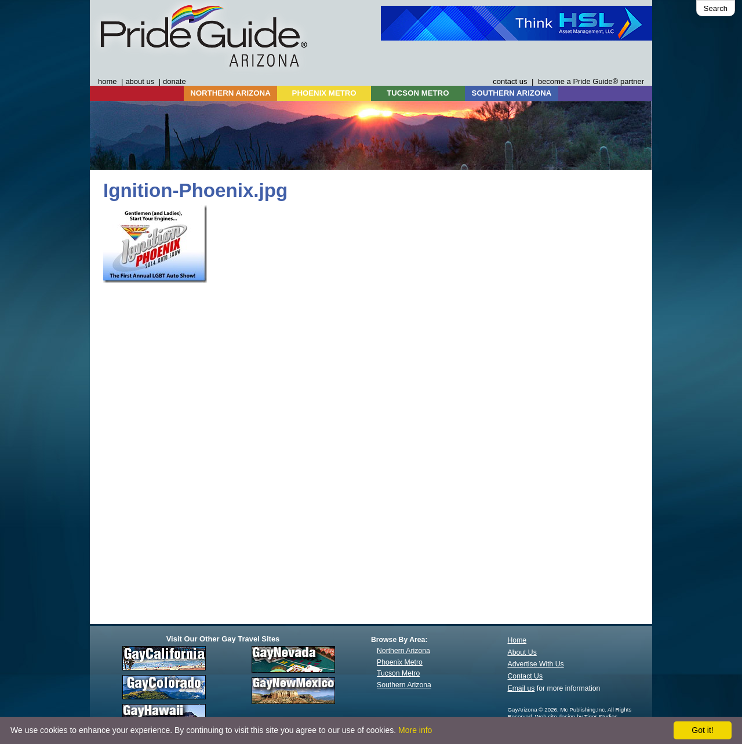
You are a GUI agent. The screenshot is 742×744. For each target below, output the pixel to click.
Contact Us (525, 676)
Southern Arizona (404, 685)
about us (139, 81)
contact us (510, 81)
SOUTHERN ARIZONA (512, 93)
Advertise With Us (536, 664)
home (107, 81)
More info (415, 730)
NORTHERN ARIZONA (230, 93)
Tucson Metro (398, 673)
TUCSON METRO (418, 93)
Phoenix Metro (400, 662)
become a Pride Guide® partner (591, 81)
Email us (521, 688)
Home (517, 640)
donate (174, 81)
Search (716, 8)
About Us (522, 652)
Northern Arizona (403, 651)
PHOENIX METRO (324, 93)
